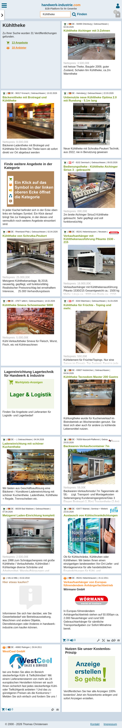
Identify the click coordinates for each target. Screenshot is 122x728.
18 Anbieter (16, 47)
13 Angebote (17, 42)
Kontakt (94, 724)
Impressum (110, 724)
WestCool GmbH (14, 651)
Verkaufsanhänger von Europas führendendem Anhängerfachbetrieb (88, 584)
